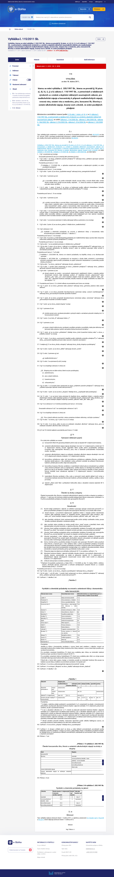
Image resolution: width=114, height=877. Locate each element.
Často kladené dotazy (43, 849)
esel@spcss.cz (90, 849)
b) (84, 114)
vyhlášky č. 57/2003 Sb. (61, 152)
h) (90, 114)
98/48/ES (75, 138)
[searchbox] (60, 17)
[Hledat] (91, 17)
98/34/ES (96, 134)
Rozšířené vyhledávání (57, 24)
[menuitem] (85, 9)
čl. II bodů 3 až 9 (92, 818)
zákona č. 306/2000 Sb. (88, 120)
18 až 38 (101, 818)
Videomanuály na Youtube (20, 850)
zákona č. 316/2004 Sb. (77, 122)
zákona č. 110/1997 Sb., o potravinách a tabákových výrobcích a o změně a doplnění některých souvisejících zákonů (69, 117)
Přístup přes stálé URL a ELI (69, 855)
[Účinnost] (20, 108)
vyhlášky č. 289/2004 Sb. (78, 152)
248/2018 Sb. (64, 50)
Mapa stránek (41, 857)
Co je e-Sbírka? (41, 845)
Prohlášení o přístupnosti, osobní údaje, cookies (46, 853)
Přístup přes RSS (66, 845)
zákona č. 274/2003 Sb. (59, 122)
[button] (17, 59)
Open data (64, 849)
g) (87, 114)
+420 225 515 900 (91, 852)
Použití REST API (66, 852)
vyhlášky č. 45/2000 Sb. (45, 152)
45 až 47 (41, 819)
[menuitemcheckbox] (20, 80)
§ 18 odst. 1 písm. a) (75, 114)
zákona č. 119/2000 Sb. (69, 120)
